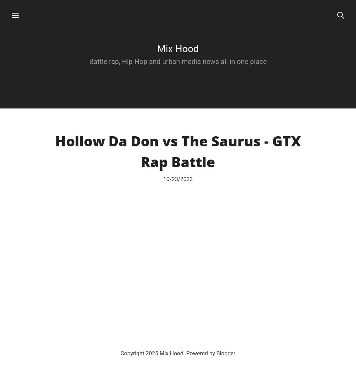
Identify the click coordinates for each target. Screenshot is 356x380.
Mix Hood (178, 49)
